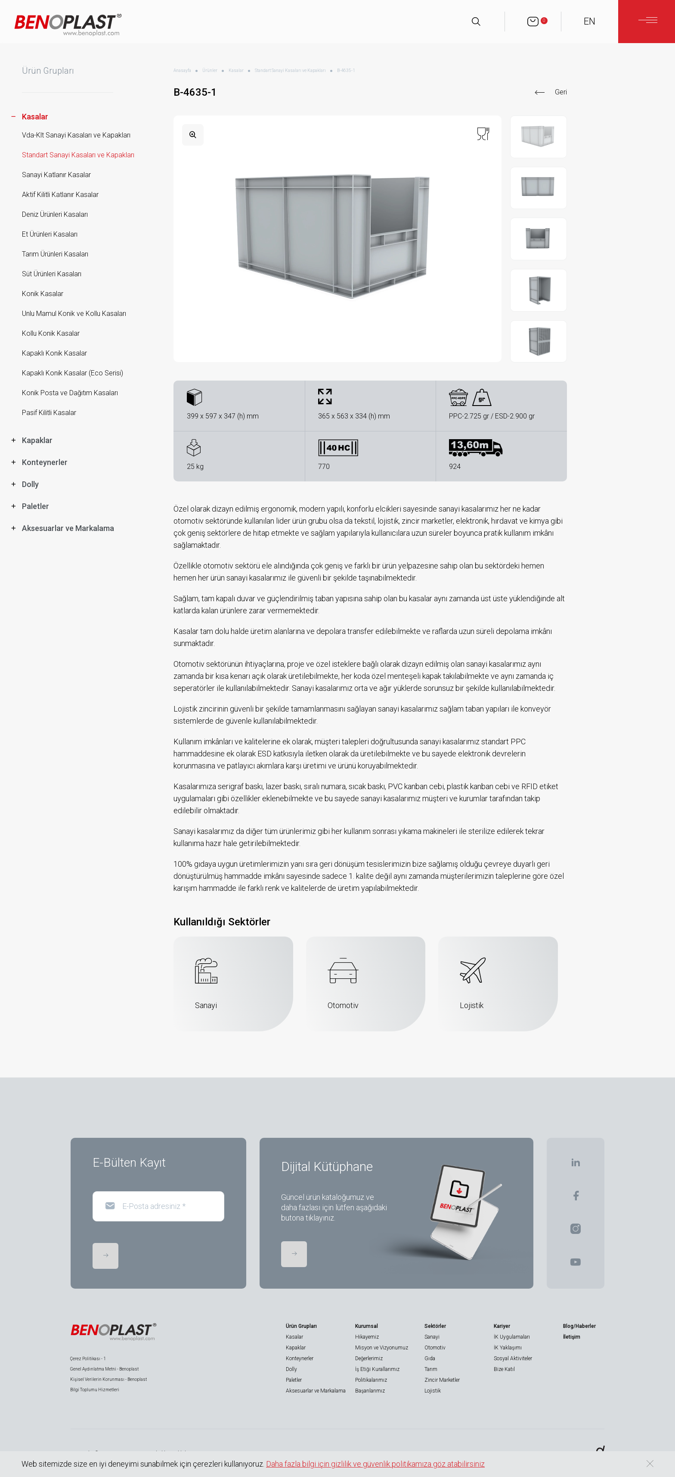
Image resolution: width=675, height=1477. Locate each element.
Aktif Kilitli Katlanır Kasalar (60, 194)
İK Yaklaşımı (508, 1348)
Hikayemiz (367, 1337)
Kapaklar (296, 1348)
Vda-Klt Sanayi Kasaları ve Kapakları (76, 135)
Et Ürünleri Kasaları (49, 234)
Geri (561, 92)
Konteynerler (299, 1358)
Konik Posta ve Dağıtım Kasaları (70, 393)
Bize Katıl (504, 1369)
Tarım (430, 1369)
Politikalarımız (371, 1380)
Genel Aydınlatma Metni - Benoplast (104, 1369)
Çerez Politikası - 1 (88, 1358)
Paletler (294, 1380)
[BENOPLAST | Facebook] (576, 1198)
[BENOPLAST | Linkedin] (575, 1165)
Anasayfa (182, 70)
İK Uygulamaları (512, 1337)
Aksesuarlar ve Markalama (316, 1391)
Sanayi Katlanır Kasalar (56, 175)
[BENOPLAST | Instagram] (575, 1231)
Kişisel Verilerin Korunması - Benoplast (108, 1379)
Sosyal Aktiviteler (513, 1358)
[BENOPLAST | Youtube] (575, 1265)
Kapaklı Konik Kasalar (54, 353)
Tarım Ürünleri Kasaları (55, 254)
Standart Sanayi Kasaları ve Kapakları (78, 155)
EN (589, 21)
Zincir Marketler (442, 1380)
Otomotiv (435, 1348)
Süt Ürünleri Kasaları (51, 274)
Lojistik (432, 1391)
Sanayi (432, 1337)
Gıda (429, 1358)
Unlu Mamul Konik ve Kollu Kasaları (74, 313)
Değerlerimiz (369, 1358)
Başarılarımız (370, 1391)
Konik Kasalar (42, 294)
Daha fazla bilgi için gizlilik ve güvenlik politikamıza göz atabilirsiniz (375, 1463)
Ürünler (209, 70)
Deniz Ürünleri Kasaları (55, 214)
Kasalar (236, 70)
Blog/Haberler (579, 1326)
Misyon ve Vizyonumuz (381, 1348)
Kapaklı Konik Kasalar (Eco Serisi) (72, 373)
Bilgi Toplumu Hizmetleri (94, 1389)
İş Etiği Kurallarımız (377, 1369)
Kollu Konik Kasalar (51, 333)
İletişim (571, 1337)
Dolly (291, 1369)
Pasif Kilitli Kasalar (49, 413)
